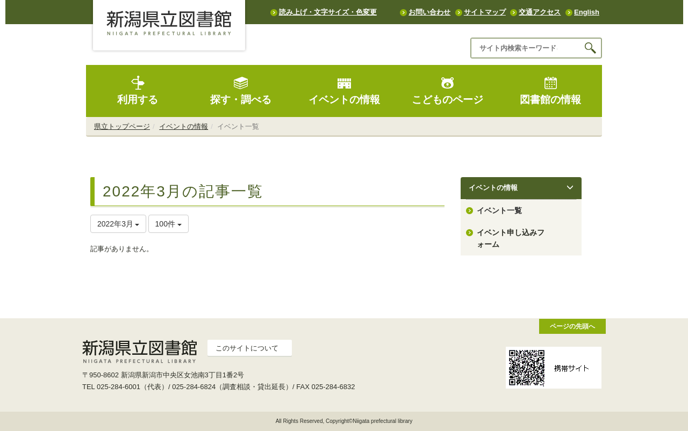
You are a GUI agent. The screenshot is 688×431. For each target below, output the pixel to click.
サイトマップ (485, 12)
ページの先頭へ (572, 326)
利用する (137, 90)
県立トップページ (122, 126)
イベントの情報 (344, 90)
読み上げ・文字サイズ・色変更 (328, 12)
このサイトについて (247, 348)
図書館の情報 (550, 90)
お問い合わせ (429, 12)
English (586, 12)
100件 (168, 224)
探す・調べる (240, 90)
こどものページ (447, 90)
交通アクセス (540, 12)
